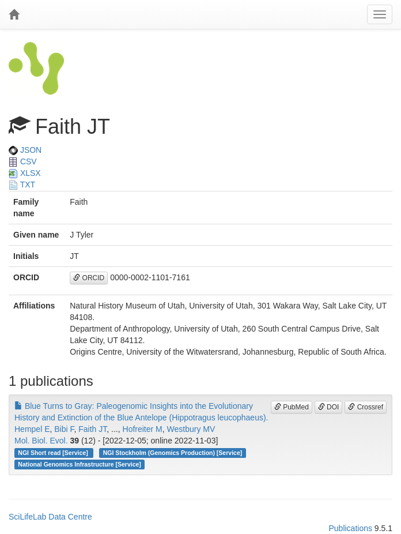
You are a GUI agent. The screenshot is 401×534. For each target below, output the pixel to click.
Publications (350, 528)
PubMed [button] (291, 407)
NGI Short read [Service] (53, 452)
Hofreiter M (142, 429)
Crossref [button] (365, 407)
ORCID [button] (88, 278)
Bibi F (64, 429)
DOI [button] (328, 407)
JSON (25, 150)
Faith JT (92, 429)
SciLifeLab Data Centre (50, 516)
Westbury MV (191, 429)
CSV (23, 161)
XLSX (25, 173)
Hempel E (32, 429)
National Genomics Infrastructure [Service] (79, 464)
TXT (22, 184)
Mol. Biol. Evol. (41, 440)
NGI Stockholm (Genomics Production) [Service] (173, 452)
